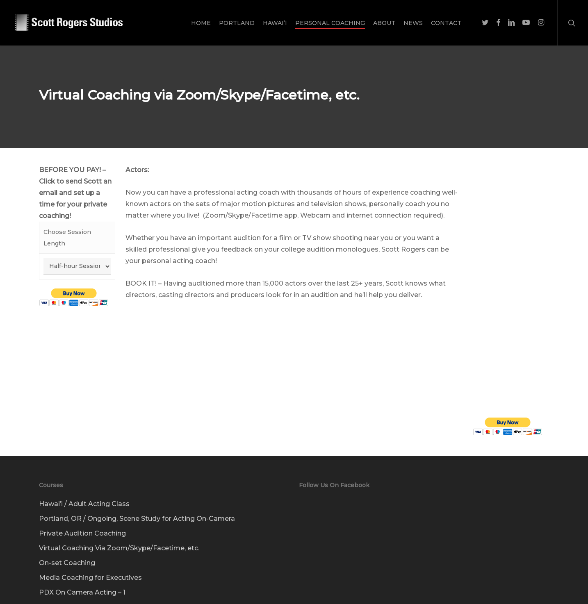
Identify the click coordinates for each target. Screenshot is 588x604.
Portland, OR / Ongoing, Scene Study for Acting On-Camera (137, 507)
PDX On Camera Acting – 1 (82, 580)
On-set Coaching (67, 551)
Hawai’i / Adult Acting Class (84, 492)
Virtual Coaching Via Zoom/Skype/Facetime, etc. (119, 536)
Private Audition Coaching (82, 521)
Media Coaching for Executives (90, 566)
